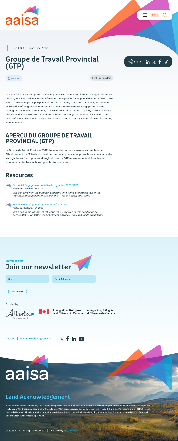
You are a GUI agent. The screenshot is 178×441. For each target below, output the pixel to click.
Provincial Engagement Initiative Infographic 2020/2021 (45, 185)
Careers (10, 338)
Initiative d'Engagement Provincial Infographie (40, 204)
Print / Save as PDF (101, 78)
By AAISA (15, 78)
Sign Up (17, 291)
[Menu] (144, 15)
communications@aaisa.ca (35, 338)
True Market (71, 430)
